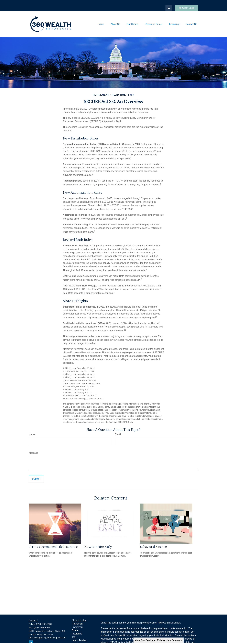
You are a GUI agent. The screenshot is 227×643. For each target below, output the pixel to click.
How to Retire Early (98, 547)
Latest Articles (79, 640)
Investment (77, 627)
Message (33, 453)
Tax (74, 637)
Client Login (187, 8)
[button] (101, 24)
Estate (75, 630)
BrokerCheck (173, 622)
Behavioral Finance (153, 547)
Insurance (77, 633)
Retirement (77, 623)
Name (32, 434)
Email (118, 434)
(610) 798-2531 (44, 624)
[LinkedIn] (168, 8)
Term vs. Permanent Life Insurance (53, 547)
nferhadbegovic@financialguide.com (47, 637)
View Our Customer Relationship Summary (158, 640)
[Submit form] (36, 478)
